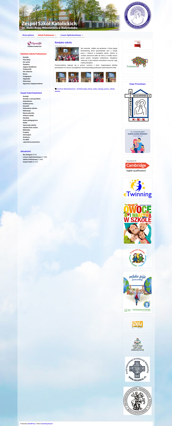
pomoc (106, 89)
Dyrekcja (26, 118)
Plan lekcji (26, 60)
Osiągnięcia (27, 76)
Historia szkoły (28, 115)
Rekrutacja (27, 81)
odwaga (101, 89)
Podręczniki (27, 69)
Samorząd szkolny (29, 125)
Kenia (90, 89)
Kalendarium (27, 101)
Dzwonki (26, 106)
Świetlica (26, 64)
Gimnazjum (27, 135)
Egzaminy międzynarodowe (33, 84)
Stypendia (26, 79)
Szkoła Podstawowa (30, 159)
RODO (25, 123)
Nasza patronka (28, 113)
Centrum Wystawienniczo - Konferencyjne (72, 89)
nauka (95, 89)
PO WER (26, 139)
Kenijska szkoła (63, 42)
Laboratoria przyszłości (31, 142)
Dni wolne (26, 62)
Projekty (26, 132)
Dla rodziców (27, 71)
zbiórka (57, 91)
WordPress (31, 424)
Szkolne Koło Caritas (30, 127)
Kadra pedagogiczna (30, 120)
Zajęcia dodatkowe (29, 67)
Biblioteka (26, 130)
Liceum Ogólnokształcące (32, 157)
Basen (25, 74)
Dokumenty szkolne (30, 108)
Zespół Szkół (27, 162)
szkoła (112, 89)
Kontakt (26, 57)
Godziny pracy (28, 103)
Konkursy (26, 137)
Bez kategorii (27, 155)
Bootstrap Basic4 (47, 424)
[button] (47, 35)
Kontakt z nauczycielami (31, 99)
